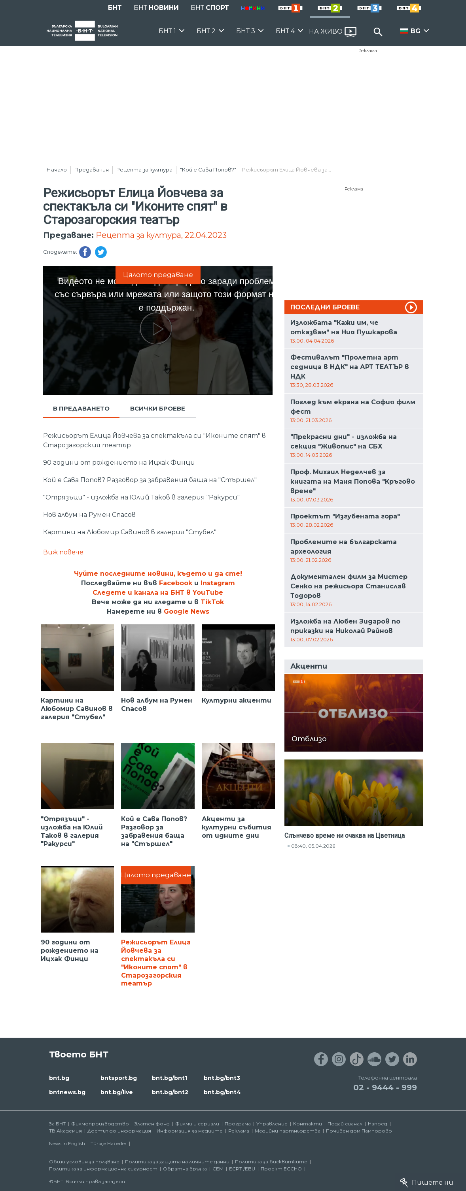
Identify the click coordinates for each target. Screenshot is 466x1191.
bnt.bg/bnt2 (170, 1092)
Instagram (218, 583)
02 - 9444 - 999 (385, 1087)
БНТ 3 (245, 31)
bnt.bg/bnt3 (222, 1078)
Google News (186, 611)
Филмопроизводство (100, 1124)
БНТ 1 (167, 31)
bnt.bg (59, 1078)
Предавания (91, 169)
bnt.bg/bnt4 (222, 1092)
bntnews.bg (67, 1092)
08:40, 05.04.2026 (313, 846)
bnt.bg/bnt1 (169, 1078)
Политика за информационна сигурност (103, 1169)
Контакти (307, 1124)
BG (416, 31)
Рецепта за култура (144, 169)
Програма (238, 1124)
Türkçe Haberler (109, 1143)
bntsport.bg (118, 1078)
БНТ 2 (206, 31)
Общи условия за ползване (84, 1162)
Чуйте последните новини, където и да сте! (158, 573)
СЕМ (218, 1169)
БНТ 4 (285, 31)
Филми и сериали (197, 1124)
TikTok (212, 602)
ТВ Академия (65, 1131)
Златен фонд (152, 1124)
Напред (377, 1124)
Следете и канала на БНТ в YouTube (158, 592)
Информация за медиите (190, 1131)
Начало (57, 169)
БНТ (115, 7)
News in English (67, 1143)
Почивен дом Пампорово (359, 1131)
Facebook (175, 583)
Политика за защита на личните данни (177, 1162)
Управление (272, 1124)
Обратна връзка (185, 1169)
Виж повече (63, 552)
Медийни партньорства (287, 1131)
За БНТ (57, 1124)
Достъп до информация (119, 1131)
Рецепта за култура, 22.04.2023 (161, 235)
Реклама (367, 50)
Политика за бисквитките (271, 1162)
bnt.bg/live (116, 1092)
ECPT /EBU (242, 1169)
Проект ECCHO (281, 1169)
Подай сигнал (345, 1124)
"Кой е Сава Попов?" (208, 169)
